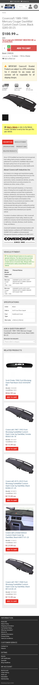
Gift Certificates (5, 658)
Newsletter (4, 676)
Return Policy (5, 624)
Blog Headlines (5, 662)
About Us (4, 632)
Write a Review (25, 56)
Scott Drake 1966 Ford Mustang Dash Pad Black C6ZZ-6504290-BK (18, 382)
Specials (3, 660)
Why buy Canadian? (7, 630)
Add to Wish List (8, 58)
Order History (5, 672)
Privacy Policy (5, 636)
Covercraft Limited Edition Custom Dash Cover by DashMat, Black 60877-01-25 (17, 535)
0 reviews (15, 56)
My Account (4, 670)
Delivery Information (7, 634)
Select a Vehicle (12, 127)
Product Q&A (21, 146)
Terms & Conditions (7, 638)
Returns (3, 648)
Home (4, 12)
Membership (5, 679)
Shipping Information (7, 626)
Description (7, 142)
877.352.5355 (15, 1)
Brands (3, 656)
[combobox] (19, 341)
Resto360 (4, 621)
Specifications (8, 146)
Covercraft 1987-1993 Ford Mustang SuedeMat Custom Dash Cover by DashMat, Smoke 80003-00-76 (18, 433)
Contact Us (25, 1)
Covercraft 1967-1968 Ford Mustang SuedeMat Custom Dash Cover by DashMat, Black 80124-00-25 (18, 585)
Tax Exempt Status (6, 628)
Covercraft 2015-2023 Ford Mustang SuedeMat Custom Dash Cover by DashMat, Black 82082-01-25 (18, 484)
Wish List (4, 674)
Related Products (10, 151)
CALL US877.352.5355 (29, 89)
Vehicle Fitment (20, 142)
